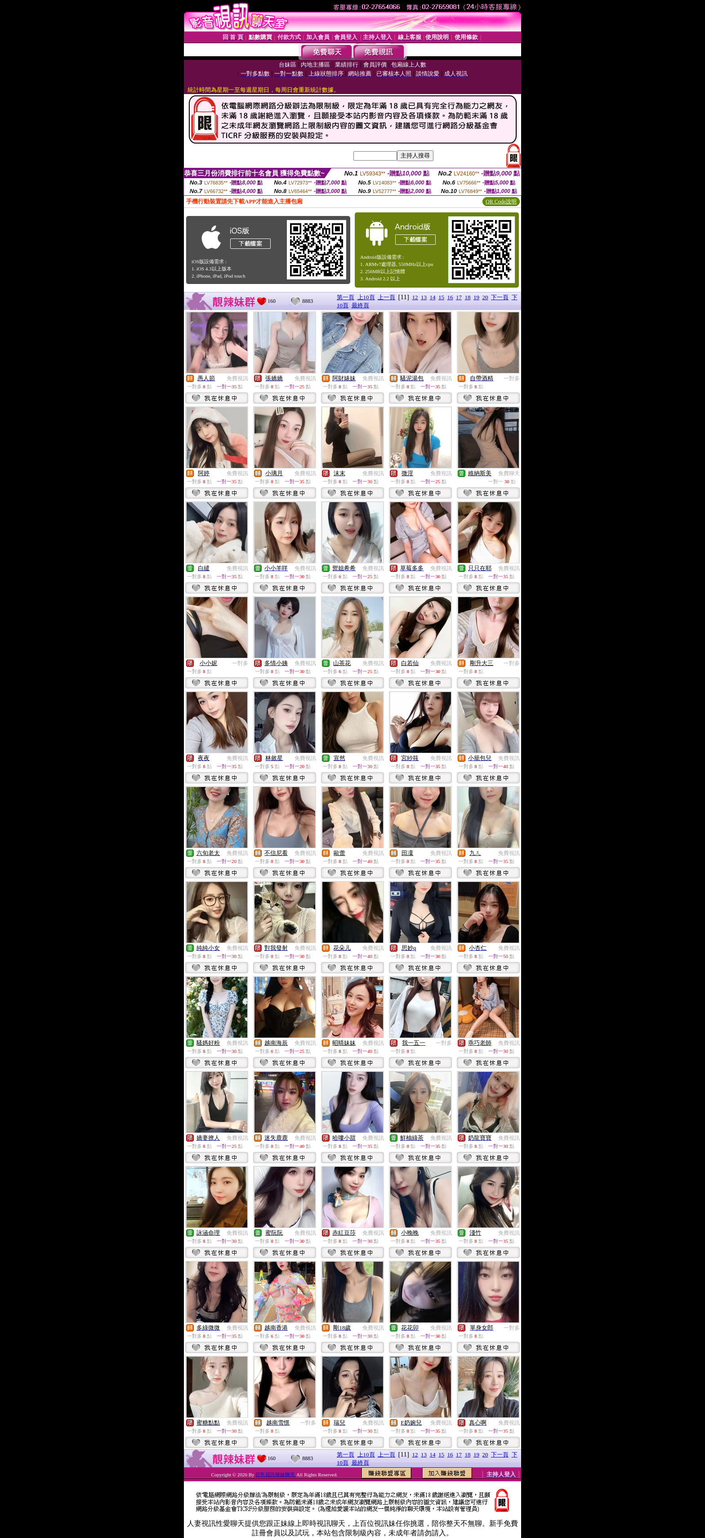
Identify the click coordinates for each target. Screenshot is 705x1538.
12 (415, 297)
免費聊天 (509, 473)
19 (476, 297)
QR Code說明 (501, 201)
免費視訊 (237, 378)
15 (441, 297)
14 (433, 297)
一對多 (512, 378)
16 (450, 297)
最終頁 (360, 305)
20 (485, 297)
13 (424, 297)
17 (459, 297)
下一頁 (500, 297)
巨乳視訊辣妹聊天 (275, 1474)
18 (468, 297)
